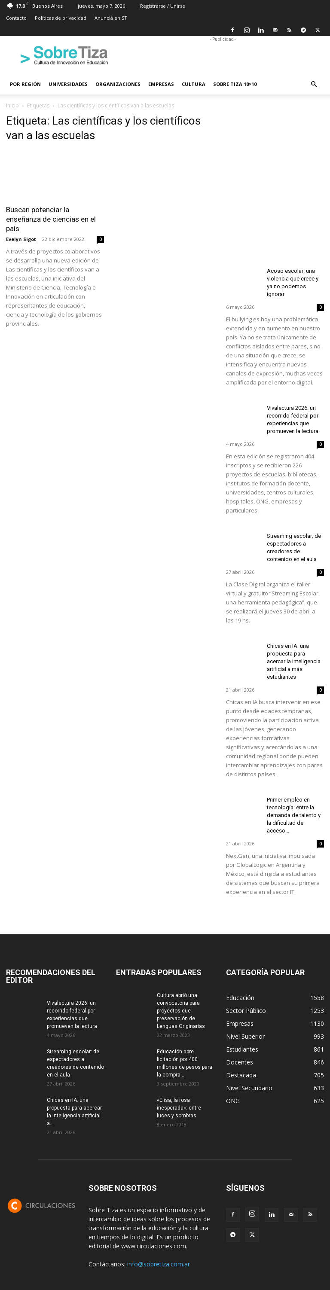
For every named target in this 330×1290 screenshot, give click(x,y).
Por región (25, 84)
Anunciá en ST (111, 18)
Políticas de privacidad (60, 18)
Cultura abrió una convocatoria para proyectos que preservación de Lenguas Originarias (181, 1010)
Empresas (161, 84)
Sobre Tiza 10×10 (235, 84)
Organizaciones (118, 84)
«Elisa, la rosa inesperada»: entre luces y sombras (179, 1108)
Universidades (68, 84)
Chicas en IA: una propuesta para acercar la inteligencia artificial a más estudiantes (294, 661)
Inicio (12, 105)
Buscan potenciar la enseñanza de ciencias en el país (51, 219)
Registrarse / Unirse (162, 6)
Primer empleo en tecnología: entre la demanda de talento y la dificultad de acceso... (294, 815)
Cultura (193, 84)
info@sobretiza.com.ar (158, 1264)
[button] (313, 84)
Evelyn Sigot (21, 239)
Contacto (16, 18)
